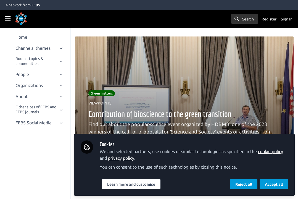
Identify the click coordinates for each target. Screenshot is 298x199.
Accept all (274, 184)
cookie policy (270, 151)
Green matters (102, 93)
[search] (244, 19)
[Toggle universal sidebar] (7, 19)
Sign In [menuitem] (286, 19)
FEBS (35, 5)
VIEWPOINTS (99, 103)
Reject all (243, 184)
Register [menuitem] (269, 19)
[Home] (28, 19)
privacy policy (121, 158)
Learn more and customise (131, 184)
